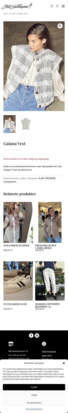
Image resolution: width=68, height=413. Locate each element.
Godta (34, 387)
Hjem (5, 14)
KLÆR (12, 14)
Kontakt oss (47, 359)
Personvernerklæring (34, 409)
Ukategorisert (9, 182)
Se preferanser (34, 403)
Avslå (34, 395)
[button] (63, 363)
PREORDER (50, 178)
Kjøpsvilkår (47, 356)
